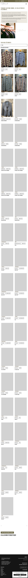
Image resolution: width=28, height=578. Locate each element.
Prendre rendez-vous (3, 574)
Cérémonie (2, 569)
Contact (2, 575)
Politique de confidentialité (23, 564)
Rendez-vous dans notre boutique (10, 21)
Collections (2, 571)
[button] (1, 526)
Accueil (2, 568)
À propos (2, 572)
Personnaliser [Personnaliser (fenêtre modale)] (20, 576)
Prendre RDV (23, 567)
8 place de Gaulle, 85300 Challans (22, 558)
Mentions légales (24, 563)
